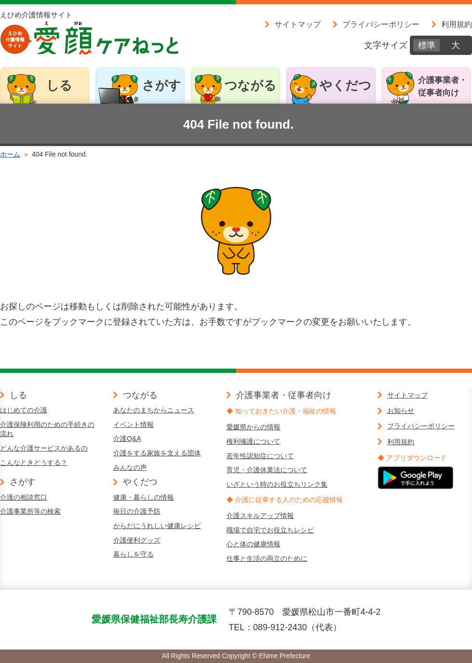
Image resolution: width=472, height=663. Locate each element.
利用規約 (456, 24)
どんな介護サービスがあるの (44, 448)
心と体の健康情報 (253, 544)
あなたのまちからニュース (153, 410)
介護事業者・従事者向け (442, 86)
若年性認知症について (260, 456)
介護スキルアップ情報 (260, 515)
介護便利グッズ (136, 540)
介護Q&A (127, 438)
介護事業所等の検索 (30, 511)
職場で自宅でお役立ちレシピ (270, 530)
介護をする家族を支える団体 (157, 453)
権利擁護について (253, 441)
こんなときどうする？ (33, 462)
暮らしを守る (133, 554)
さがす (161, 85)
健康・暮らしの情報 (143, 497)
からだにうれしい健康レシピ (157, 526)
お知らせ (400, 410)
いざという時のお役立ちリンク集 (277, 484)
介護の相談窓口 (23, 497)
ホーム (10, 154)
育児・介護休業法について (266, 470)
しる (59, 85)
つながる (250, 85)
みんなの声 (130, 467)
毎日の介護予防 (136, 511)
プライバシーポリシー (381, 24)
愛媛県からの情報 (253, 427)
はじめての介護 (23, 410)
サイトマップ (298, 24)
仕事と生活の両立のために (266, 558)
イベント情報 (133, 424)
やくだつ (345, 85)
